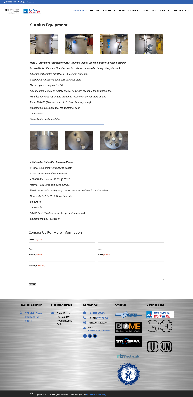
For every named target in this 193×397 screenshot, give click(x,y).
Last (100, 249)
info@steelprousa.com (99, 330)
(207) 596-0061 (10, 2)
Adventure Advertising (96, 394)
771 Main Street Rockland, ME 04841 (34, 317)
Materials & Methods (102, 11)
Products (78, 11)
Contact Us (180, 11)
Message (37, 265)
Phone (35, 254)
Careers (164, 11)
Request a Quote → (98, 313)
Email (104, 254)
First (30, 249)
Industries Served (129, 11)
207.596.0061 (102, 317)
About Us (148, 11)
